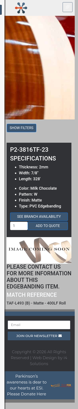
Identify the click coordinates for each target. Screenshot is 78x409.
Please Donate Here (26, 394)
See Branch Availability (39, 216)
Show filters (21, 128)
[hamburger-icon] (68, 7)
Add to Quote (48, 226)
